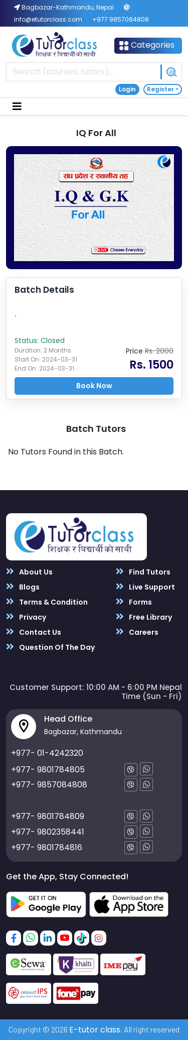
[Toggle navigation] (17, 106)
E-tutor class (94, 1029)
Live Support (145, 587)
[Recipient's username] (83, 71)
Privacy (26, 617)
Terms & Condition (47, 602)
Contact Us (33, 632)
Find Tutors (143, 571)
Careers (137, 632)
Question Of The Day (50, 647)
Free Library (144, 617)
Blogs (23, 587)
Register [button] (160, 89)
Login (127, 89)
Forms (134, 602)
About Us (29, 571)
